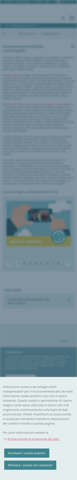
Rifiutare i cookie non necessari (30, 465)
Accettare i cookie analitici (27, 453)
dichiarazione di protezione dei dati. (33, 439)
